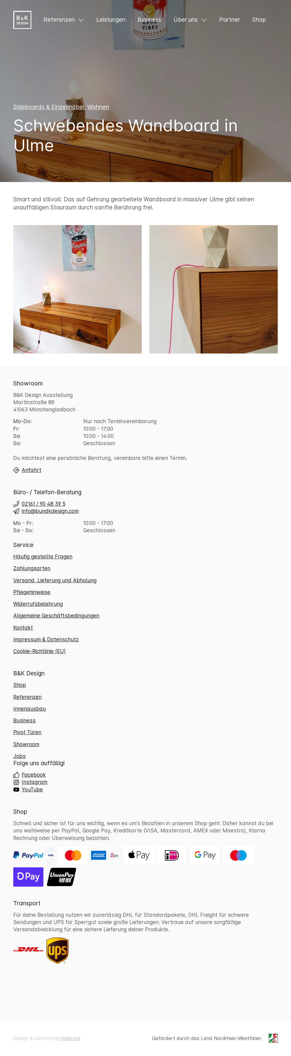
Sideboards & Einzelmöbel (48, 107)
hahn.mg (70, 1038)
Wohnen (98, 107)
